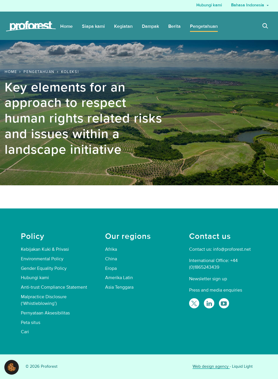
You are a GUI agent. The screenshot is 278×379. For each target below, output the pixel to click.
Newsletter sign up (208, 279)
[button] (11, 367)
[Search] (265, 26)
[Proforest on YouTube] (224, 303)
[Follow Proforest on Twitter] (194, 303)
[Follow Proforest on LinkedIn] (209, 303)
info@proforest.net (232, 249)
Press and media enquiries (215, 290)
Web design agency (211, 366)
